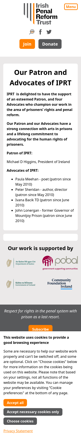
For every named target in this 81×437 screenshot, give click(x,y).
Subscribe (40, 329)
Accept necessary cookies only (33, 411)
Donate (50, 44)
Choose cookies (20, 421)
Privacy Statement (18, 431)
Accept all (15, 402)
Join (27, 44)
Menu (71, 6)
